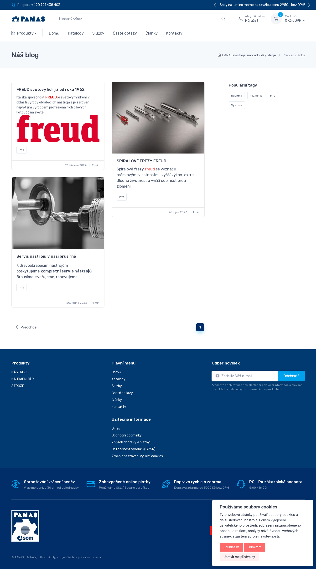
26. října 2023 (178, 212)
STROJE (17, 386)
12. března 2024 (76, 165)
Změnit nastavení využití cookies (137, 456)
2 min (95, 165)
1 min (196, 212)
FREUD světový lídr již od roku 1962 (50, 89)
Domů (54, 33)
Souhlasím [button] (231, 547)
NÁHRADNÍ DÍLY (22, 379)
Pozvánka (256, 95)
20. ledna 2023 (77, 302)
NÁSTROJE (19, 372)
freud (150, 169)
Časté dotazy (125, 33)
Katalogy (76, 33)
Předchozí (26, 327)
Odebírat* (291, 376)
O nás (116, 428)
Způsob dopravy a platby (131, 442)
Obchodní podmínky (127, 435)
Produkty (22, 33)
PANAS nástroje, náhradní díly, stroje (249, 55)
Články (151, 33)
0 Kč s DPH (295, 19)
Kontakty (174, 33)
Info (21, 150)
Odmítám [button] (255, 547)
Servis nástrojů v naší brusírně (46, 256)
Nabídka (236, 95)
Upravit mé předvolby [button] (239, 557)
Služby (98, 33)
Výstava (237, 105)
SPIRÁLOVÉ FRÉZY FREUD (141, 161)
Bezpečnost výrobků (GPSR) (133, 449)
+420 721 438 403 (45, 5)
